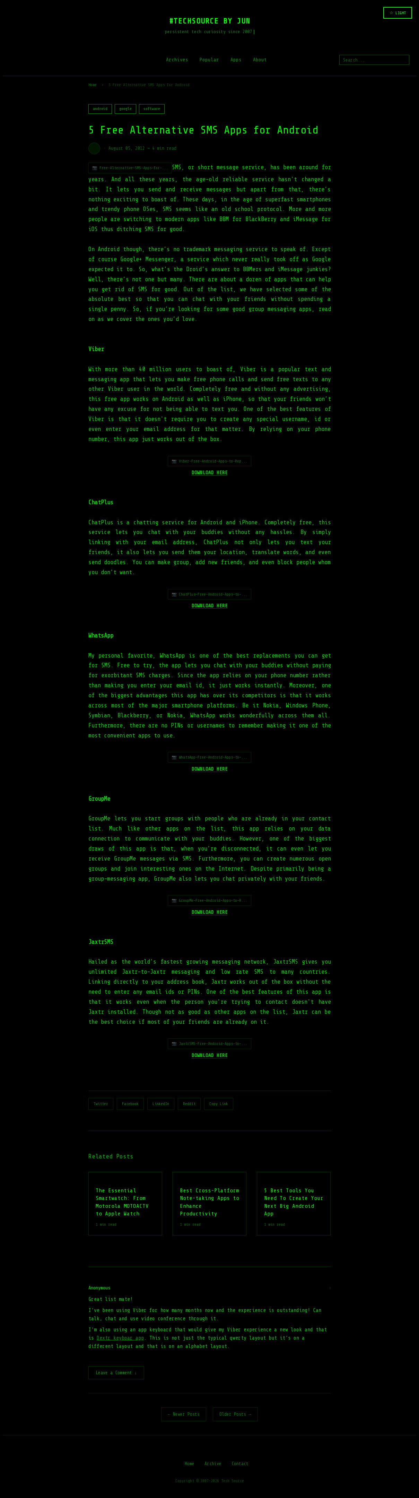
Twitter (101, 1103)
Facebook (130, 1103)
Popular (209, 59)
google (125, 109)
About (260, 59)
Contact (240, 1464)
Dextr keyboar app (120, 1338)
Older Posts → (235, 1414)
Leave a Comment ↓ (116, 1373)
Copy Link (218, 1103)
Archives (177, 59)
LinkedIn (160, 1103)
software (151, 109)
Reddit (189, 1103)
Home (92, 84)
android (100, 109)
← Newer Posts (184, 1414)
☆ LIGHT (398, 12)
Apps (236, 59)
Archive (212, 1464)
